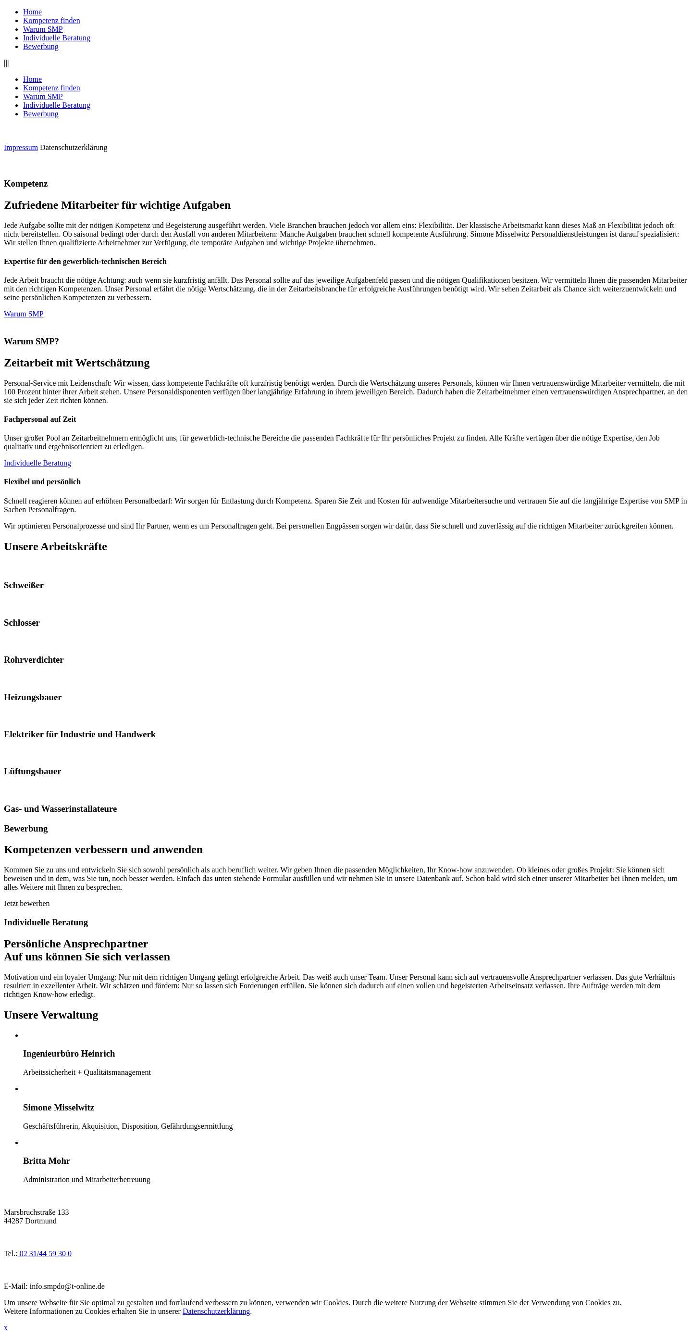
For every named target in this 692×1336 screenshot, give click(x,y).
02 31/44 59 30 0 (45, 1253)
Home (32, 12)
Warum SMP (43, 29)
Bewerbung (41, 46)
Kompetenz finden (51, 20)
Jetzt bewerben (27, 903)
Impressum (21, 147)
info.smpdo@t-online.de (67, 1286)
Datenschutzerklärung (73, 147)
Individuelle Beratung (56, 38)
